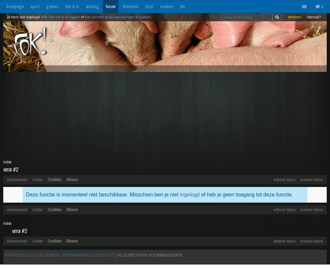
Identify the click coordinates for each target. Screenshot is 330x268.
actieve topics (284, 179)
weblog (92, 6)
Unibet (37, 179)
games (52, 6)
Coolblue (54, 179)
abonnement (17, 179)
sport (35, 6)
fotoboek (131, 6)
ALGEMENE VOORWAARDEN (66, 255)
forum (111, 6)
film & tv (72, 6)
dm (182, 6)
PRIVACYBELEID (20, 255)
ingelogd (190, 194)
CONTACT (105, 255)
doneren (294, 17)
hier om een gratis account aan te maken (117, 17)
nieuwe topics (312, 179)
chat (149, 6)
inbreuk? (314, 17)
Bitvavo (71, 179)
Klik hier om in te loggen (61, 17)
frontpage (15, 6)
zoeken (166, 6)
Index (7, 162)
